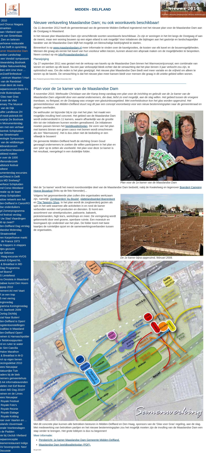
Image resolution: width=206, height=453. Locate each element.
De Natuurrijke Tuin (12, 370)
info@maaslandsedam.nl (116, 54)
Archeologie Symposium (15, 138)
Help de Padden (10, 431)
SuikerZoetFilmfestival (14, 73)
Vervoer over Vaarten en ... (17, 420)
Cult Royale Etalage (13, 412)
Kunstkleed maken (12, 153)
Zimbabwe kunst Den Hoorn (17, 283)
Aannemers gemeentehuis (16, 378)
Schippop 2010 (10, 287)
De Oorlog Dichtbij (12, 313)
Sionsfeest (7, 168)
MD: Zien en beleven (13, 39)
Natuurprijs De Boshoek (15, 119)
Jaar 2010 (7, 20)
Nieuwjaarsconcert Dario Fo (17, 89)
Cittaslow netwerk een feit (16, 199)
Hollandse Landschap (14, 54)
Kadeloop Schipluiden (14, 195)
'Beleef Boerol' (9, 271)
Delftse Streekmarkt (12, 134)
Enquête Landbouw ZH (14, 111)
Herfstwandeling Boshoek (16, 62)
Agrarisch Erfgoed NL (14, 260)
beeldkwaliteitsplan (98, 129)
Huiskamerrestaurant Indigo (17, 443)
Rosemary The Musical (14, 104)
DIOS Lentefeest (11, 275)
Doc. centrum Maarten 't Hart (18, 77)
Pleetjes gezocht (11, 248)
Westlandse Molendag (14, 229)
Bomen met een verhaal (15, 127)
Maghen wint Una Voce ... (16, 70)
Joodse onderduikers (13, 207)
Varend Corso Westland (15, 187)
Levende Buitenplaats (14, 92)
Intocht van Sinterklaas (14, 35)
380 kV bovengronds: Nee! (17, 446)
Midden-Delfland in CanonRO (18, 203)
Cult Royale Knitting (12, 416)
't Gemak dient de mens (15, 85)
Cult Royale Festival (13, 401)
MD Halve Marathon (13, 351)
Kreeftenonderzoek (12, 161)
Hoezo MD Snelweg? (13, 180)
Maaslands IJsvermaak (14, 424)
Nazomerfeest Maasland (15, 150)
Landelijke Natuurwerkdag (16, 66)
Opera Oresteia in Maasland (17, 279)
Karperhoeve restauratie (15, 43)
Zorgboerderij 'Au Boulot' (86, 198)
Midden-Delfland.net (57, 448)
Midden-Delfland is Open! (16, 321)
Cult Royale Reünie (12, 408)
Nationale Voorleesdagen (16, 427)
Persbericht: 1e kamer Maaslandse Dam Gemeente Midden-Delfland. (88, 428)
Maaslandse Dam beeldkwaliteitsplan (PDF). (74, 432)
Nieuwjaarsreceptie (12, 439)
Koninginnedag (10, 302)
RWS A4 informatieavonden (17, 382)
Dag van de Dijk (10, 108)
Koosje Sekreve (10, 252)
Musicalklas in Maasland (15, 328)
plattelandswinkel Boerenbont (59, 202)
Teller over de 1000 (12, 157)
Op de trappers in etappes (16, 245)
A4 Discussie (8, 450)
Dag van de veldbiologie (15, 142)
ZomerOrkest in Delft (13, 176)
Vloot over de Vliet (12, 100)
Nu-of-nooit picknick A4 (14, 115)
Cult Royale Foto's (12, 405)
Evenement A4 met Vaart (15, 290)
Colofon (75, 448)
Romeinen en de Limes (14, 393)
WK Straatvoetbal (11, 233)
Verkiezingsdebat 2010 (14, 363)
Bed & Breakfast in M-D (15, 355)
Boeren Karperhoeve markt (17, 237)
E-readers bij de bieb (13, 374)
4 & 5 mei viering (11, 298)
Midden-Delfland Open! (14, 332)
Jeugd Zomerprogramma (15, 210)
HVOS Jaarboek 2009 (14, 309)
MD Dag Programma (13, 268)
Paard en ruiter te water (15, 344)
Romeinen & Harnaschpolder (18, 336)
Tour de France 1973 (13, 241)
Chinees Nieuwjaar (12, 366)
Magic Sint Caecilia (12, 347)
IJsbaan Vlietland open (14, 31)
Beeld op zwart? (10, 222)
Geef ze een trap (11, 294)
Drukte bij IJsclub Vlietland (16, 435)
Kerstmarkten (9, 28)
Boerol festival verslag (14, 214)
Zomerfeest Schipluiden (15, 184)
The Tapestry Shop (92, 202)
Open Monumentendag (14, 123)
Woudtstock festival (12, 165)
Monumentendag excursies (17, 172)
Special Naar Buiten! (13, 317)
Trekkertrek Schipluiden (15, 130)
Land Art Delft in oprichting (16, 47)
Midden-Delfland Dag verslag (18, 226)
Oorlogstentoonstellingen (15, 325)
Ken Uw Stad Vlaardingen (16, 218)
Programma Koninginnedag (17, 306)
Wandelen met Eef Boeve (16, 385)
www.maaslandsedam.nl (76, 47)
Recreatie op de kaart (14, 191)
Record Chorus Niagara (15, 24)
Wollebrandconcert (12, 146)
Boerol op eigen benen (14, 359)
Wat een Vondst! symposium (18, 58)
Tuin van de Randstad (14, 81)
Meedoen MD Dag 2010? (16, 389)
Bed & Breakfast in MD (14, 264)
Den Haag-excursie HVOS (16, 256)
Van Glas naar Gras (12, 96)
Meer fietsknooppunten (14, 340)
